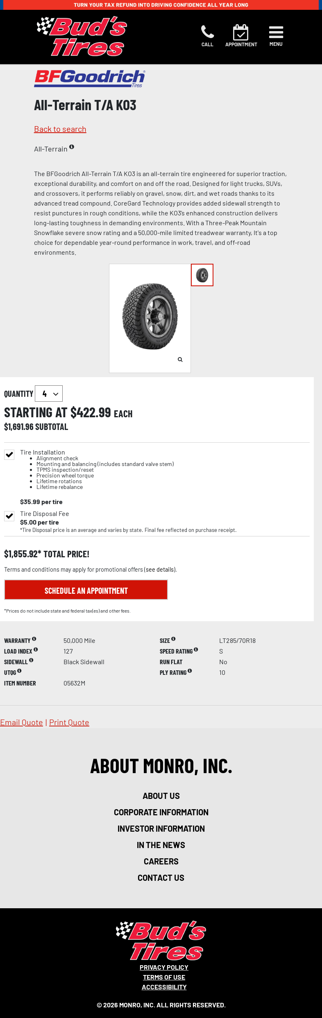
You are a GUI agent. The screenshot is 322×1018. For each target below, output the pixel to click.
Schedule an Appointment (86, 590)
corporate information (161, 812)
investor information (161, 828)
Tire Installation (97, 469)
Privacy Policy (164, 967)
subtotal (51, 426)
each (123, 414)
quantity (33, 393)
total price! (65, 554)
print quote (69, 722)
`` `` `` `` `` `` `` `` (49, 393)
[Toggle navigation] (276, 36)
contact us (161, 877)
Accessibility (164, 987)
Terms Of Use (164, 977)
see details (160, 569)
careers (161, 861)
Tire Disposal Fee (44, 513)
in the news (161, 845)
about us (161, 796)
